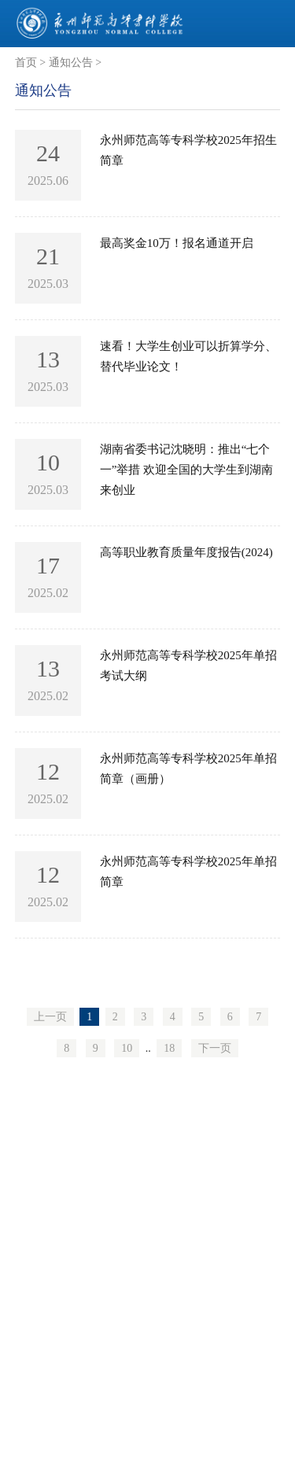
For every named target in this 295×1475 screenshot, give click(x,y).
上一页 (50, 1017)
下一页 (214, 1048)
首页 (26, 62)
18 (169, 1048)
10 (126, 1048)
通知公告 (71, 62)
